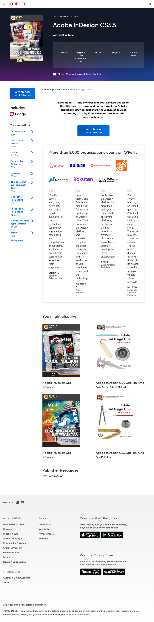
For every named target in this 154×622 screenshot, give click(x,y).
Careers (7, 529)
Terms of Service (11, 614)
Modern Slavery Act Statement (75, 614)
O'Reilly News (10, 533)
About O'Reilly (12, 518)
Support (44, 518)
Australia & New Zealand (17, 577)
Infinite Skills (133, 54)
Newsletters (44, 529)
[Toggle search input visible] (150, 4)
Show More (17, 240)
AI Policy (43, 538)
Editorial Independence (47, 614)
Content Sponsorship (14, 561)
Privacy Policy (46, 533)
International (12, 571)
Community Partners (14, 543)
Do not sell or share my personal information (24, 604)
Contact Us (44, 524)
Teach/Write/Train (13, 524)
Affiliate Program (12, 547)
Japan (6, 582)
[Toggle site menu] (4, 4)
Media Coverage (12, 538)
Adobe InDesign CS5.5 (79, 89)
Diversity (8, 557)
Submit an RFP (11, 552)
